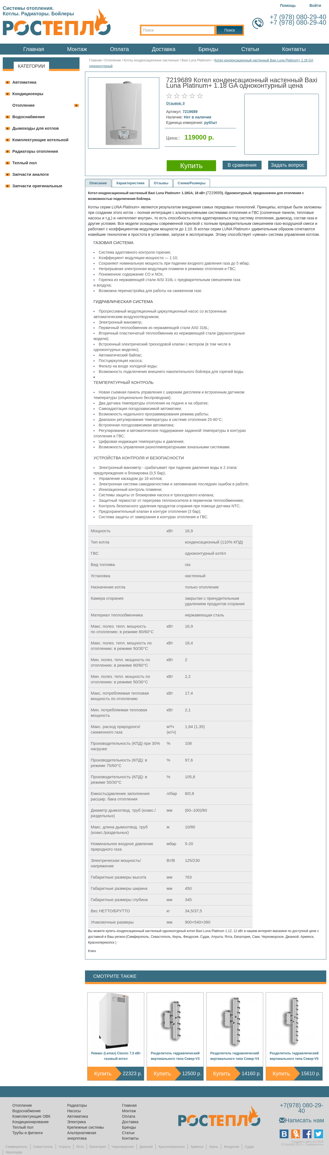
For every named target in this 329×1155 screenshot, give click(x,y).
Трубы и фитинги (27, 1133)
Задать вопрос (287, 165)
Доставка (163, 49)
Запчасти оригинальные (37, 185)
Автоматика (24, 82)
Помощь (288, 5)
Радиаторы (77, 1105)
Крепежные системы (85, 1127)
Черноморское (123, 1147)
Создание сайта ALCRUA (307, 1141)
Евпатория (98, 1147)
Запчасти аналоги (30, 174)
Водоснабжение (28, 116)
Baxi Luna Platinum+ (197, 60)
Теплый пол (24, 162)
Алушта (64, 1147)
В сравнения (242, 165)
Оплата (119, 49)
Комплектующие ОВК (31, 1116)
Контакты (294, 49)
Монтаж (77, 49)
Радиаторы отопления (35, 151)
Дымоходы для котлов (35, 128)
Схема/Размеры (192, 183)
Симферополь (16, 1147)
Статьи (250, 49)
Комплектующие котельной (40, 139)
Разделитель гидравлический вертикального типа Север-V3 (175, 1056)
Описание (98, 183)
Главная (33, 49)
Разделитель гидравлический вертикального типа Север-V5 (294, 1056)
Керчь (213, 1147)
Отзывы (161, 183)
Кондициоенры (27, 93)
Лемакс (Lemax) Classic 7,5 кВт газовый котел (116, 1056)
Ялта (80, 1147)
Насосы (74, 1111)
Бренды (208, 49)
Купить (103, 1074)
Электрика (76, 1122)
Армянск (197, 1147)
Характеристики (130, 183)
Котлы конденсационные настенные (151, 60)
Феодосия (231, 1147)
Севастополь (43, 1147)
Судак (249, 1147)
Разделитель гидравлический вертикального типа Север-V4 (234, 1056)
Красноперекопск (171, 1147)
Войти (315, 5)
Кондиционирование (30, 1122)
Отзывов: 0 (175, 103)
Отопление (23, 105)
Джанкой (146, 1147)
